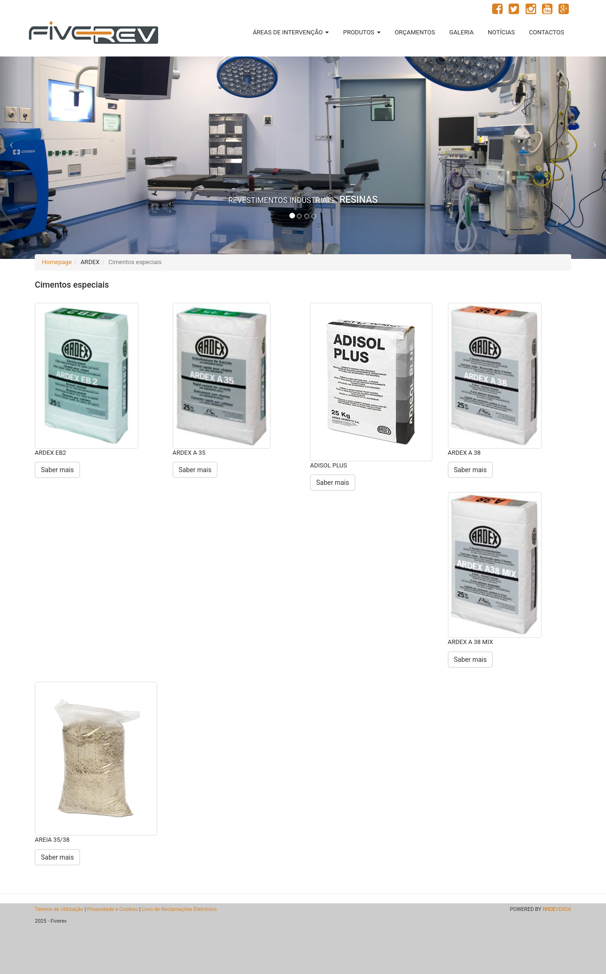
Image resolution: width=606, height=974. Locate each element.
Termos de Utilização (59, 909)
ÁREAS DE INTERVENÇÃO (291, 32)
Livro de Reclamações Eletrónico (179, 909)
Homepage (57, 262)
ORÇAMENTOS (415, 32)
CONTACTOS (546, 32)
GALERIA (461, 32)
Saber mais (57, 470)
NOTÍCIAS (501, 32)
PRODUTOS (362, 32)
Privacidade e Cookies (112, 909)
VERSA (556, 909)
